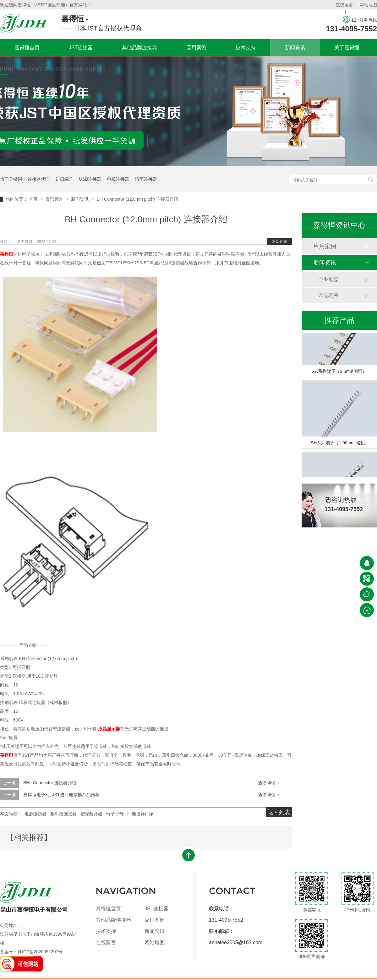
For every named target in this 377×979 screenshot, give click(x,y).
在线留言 (344, 4)
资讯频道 (55, 199)
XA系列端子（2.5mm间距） (339, 372)
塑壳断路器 (91, 813)
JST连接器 (81, 47)
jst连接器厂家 (140, 813)
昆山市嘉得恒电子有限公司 (34, 897)
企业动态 (329, 279)
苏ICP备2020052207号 (40, 951)
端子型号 (115, 813)
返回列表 (279, 241)
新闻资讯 (295, 47)
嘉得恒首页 (108, 908)
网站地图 (368, 4)
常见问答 (329, 295)
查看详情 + (269, 782)
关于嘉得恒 (346, 47)
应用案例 (196, 47)
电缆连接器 (118, 179)
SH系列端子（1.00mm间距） (339, 443)
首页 (34, 199)
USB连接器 (90, 179)
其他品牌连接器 (139, 47)
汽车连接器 (146, 179)
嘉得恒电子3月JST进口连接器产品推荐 (61, 794)
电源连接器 (35, 813)
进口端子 (64, 179)
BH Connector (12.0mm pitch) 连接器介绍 (137, 199)
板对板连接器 (63, 813)
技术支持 (246, 47)
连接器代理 (39, 179)
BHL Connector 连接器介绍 (49, 782)
